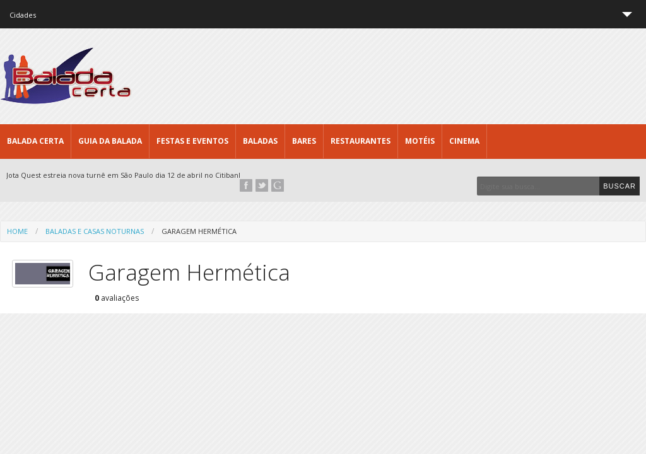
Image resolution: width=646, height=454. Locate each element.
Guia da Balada (110, 141)
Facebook (246, 185)
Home (17, 231)
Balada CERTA (35, 141)
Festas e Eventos (192, 141)
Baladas (260, 141)
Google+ (277, 185)
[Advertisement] (416, 75)
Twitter (261, 185)
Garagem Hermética (199, 231)
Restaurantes (361, 141)
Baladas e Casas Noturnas (94, 231)
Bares (304, 141)
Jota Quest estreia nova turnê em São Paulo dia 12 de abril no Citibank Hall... (134, 175)
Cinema (464, 141)
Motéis (420, 141)
